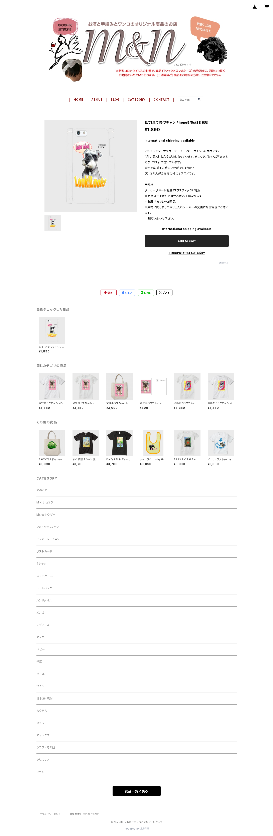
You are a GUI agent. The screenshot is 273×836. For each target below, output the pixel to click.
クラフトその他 (45, 747)
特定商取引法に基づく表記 (85, 814)
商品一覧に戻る (136, 791)
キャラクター (44, 735)
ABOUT (97, 99)
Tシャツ (41, 563)
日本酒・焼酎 (44, 698)
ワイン (40, 686)
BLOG (115, 99)
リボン (40, 772)
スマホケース (44, 576)
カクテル (41, 710)
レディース (42, 625)
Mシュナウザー (46, 514)
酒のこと (41, 490)
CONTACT (161, 99)
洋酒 (39, 661)
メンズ (40, 612)
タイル (40, 723)
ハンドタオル (44, 600)
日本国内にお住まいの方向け (187, 253)
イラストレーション (48, 539)
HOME (78, 99)
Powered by (136, 828)
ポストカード (44, 551)
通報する (224, 262)
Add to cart (186, 241)
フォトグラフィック (47, 527)
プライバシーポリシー (51, 814)
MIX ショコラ (44, 502)
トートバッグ (44, 588)
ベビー (40, 649)
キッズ (40, 637)
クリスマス (43, 759)
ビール (40, 674)
